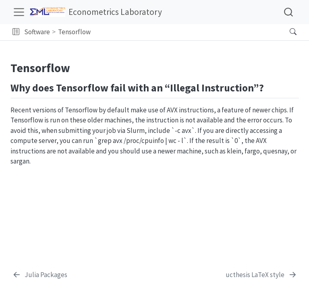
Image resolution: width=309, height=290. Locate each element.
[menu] (19, 12)
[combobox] (289, 12)
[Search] (286, 32)
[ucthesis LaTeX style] (261, 275)
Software (37, 31)
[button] (16, 32)
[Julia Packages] (39, 275)
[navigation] (188, 32)
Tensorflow (74, 31)
